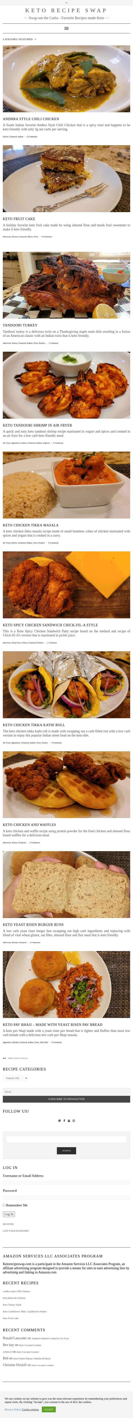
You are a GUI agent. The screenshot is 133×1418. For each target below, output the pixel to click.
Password (10, 1191)
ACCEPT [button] (49, 1409)
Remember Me (17, 1205)
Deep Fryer (16, 642)
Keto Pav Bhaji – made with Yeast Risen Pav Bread (52, 1025)
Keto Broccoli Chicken (14, 1298)
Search (66, 1150)
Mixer (30, 236)
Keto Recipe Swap (66, 10)
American (7, 236)
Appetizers (15, 443)
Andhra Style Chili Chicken (31, 119)
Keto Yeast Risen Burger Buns (33, 925)
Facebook (64, 1120)
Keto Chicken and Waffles (29, 825)
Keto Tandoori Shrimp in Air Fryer (37, 425)
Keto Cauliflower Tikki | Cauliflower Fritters (25, 1311)
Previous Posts (18, 1058)
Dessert (15, 236)
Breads (15, 942)
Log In (9, 1214)
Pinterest (59, 1120)
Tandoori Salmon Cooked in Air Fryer (50, 1338)
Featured (13, 136)
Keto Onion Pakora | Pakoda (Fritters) (31, 1358)
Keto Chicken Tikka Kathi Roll (34, 725)
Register (8, 1224)
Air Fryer (7, 443)
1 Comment (53, 343)
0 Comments (32, 136)
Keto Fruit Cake (19, 219)
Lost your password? (16, 1231)
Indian (20, 136)
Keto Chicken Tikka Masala (31, 525)
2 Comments (35, 842)
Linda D (7, 1352)
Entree (5, 136)
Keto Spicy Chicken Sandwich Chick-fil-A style (50, 625)
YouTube (68, 1120)
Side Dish (44, 1042)
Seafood (46, 443)
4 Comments (56, 743)
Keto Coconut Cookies (30, 1345)
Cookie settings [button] (30, 1409)
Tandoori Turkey (20, 325)
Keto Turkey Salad (12, 1304)
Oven (36, 236)
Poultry (42, 343)
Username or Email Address (23, 1176)
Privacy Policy (13, 1409)
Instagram (73, 1120)
